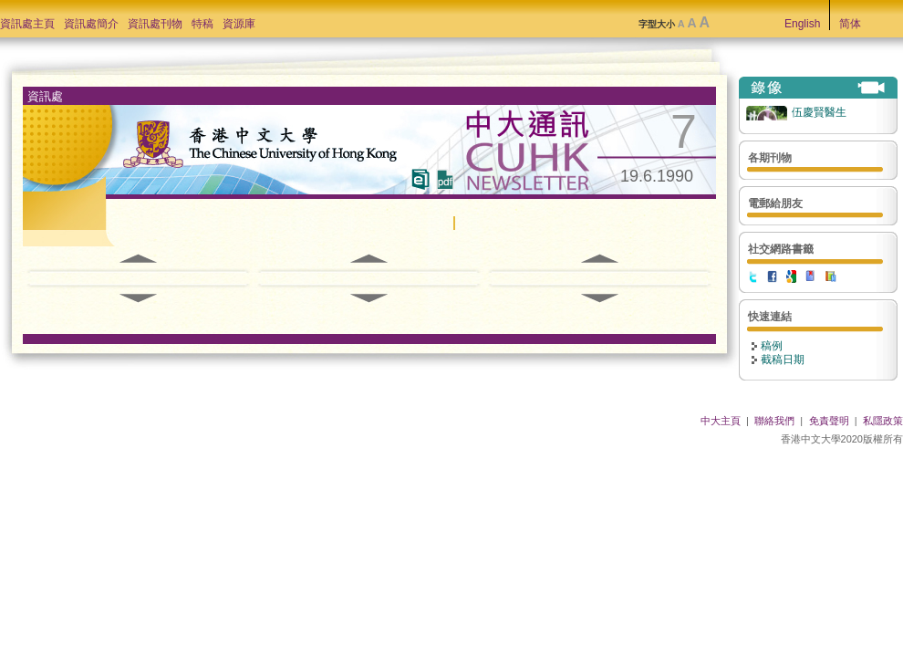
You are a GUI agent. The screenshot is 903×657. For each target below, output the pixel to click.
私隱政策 (883, 420)
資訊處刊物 (155, 23)
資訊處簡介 (91, 23)
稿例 (772, 345)
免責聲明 (829, 420)
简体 (850, 23)
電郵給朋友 (775, 203)
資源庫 (239, 23)
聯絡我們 (774, 420)
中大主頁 (721, 420)
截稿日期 (782, 359)
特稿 (202, 23)
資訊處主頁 (27, 23)
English (802, 23)
